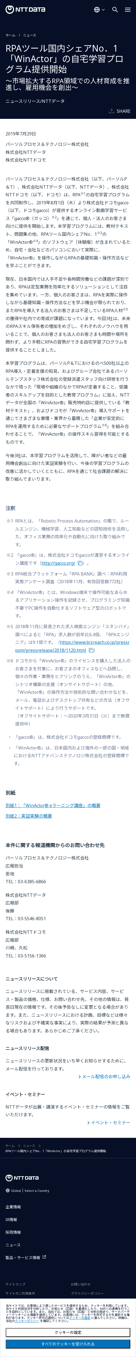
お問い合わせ (81, 1284)
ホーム (10, 35)
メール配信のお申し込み (106, 1077)
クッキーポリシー (27, 1321)
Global (30, 1191)
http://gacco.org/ (58, 563)
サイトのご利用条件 (20, 1293)
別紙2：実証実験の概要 (29, 816)
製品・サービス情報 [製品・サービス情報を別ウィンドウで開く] (23, 1257)
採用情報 (13, 1232)
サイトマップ (15, 1284)
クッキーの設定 (68, 1332)
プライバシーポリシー (87, 1293)
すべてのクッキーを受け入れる (68, 1344)
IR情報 (11, 1219)
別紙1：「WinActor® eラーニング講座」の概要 (53, 805)
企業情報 (13, 1206)
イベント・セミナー (110, 1123)
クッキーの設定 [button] (79, 1318)
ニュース (29, 35)
